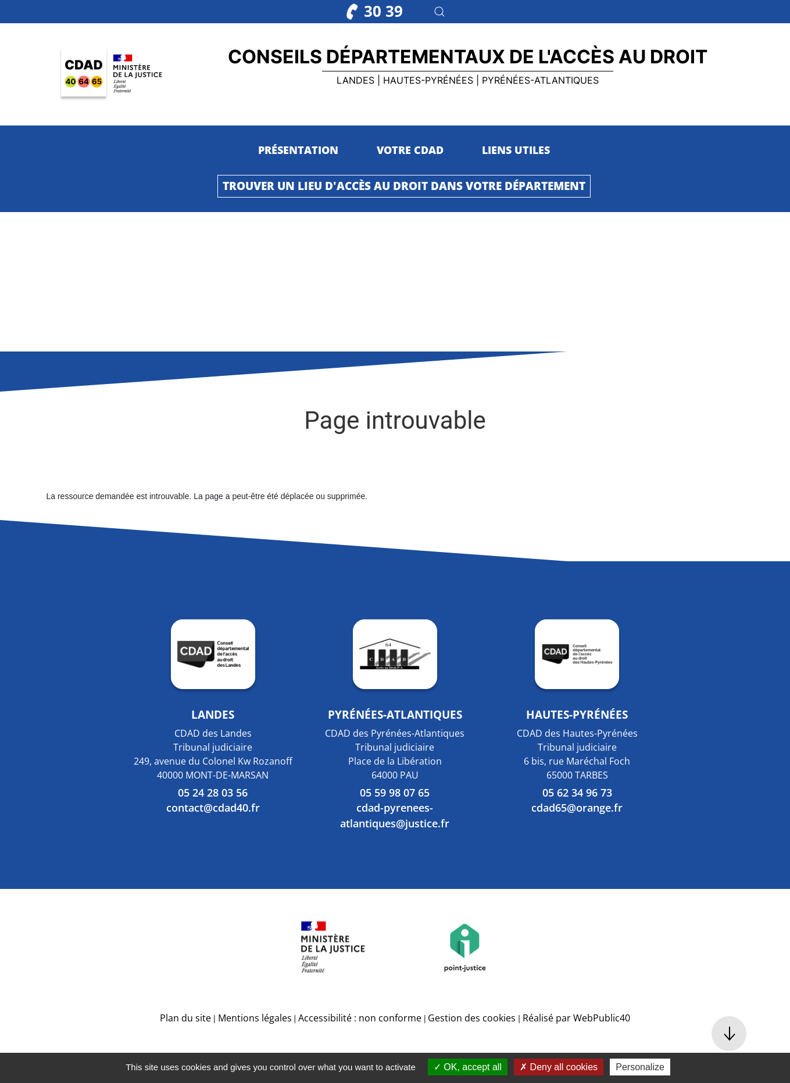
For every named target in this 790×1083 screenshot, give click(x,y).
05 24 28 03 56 (213, 792)
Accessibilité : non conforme (359, 1018)
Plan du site (185, 1018)
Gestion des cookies (472, 1018)
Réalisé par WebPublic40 (576, 1018)
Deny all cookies (559, 1067)
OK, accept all (468, 1067)
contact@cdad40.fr (213, 808)
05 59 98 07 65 (395, 792)
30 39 (374, 11)
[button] (439, 11)
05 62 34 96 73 (577, 792)
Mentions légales (255, 1018)
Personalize (640, 1067)
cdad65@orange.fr (577, 808)
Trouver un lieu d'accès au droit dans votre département (404, 185)
